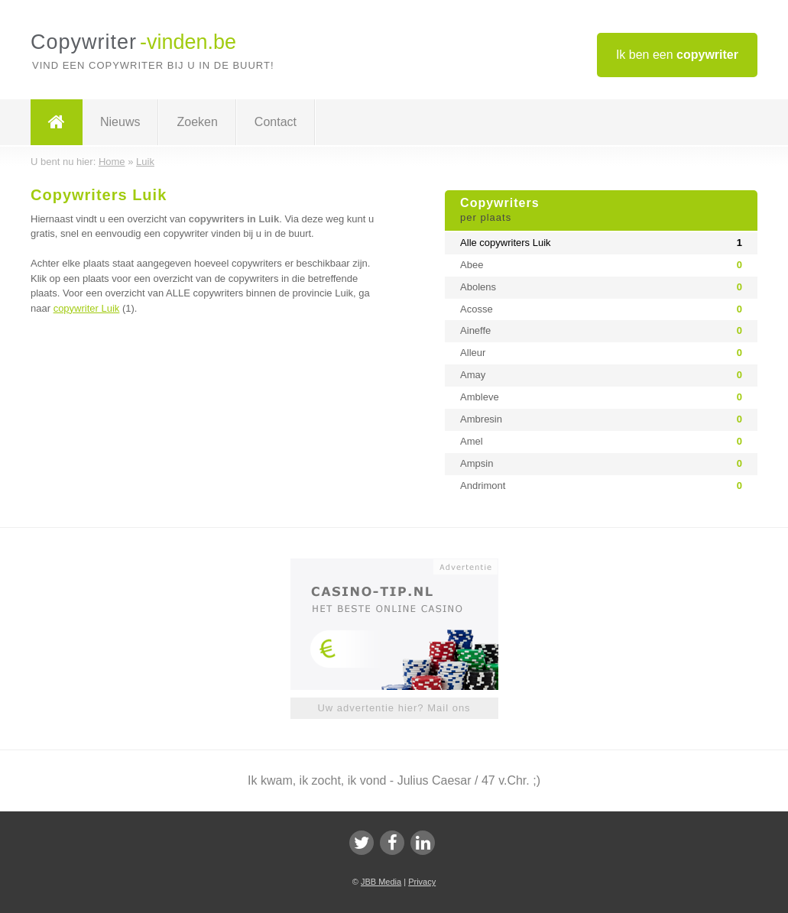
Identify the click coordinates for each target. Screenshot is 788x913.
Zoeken (197, 121)
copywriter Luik (87, 308)
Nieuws (120, 121)
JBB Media (381, 881)
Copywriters (601, 210)
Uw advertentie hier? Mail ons (393, 708)
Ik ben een (677, 54)
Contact (276, 121)
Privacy (422, 881)
